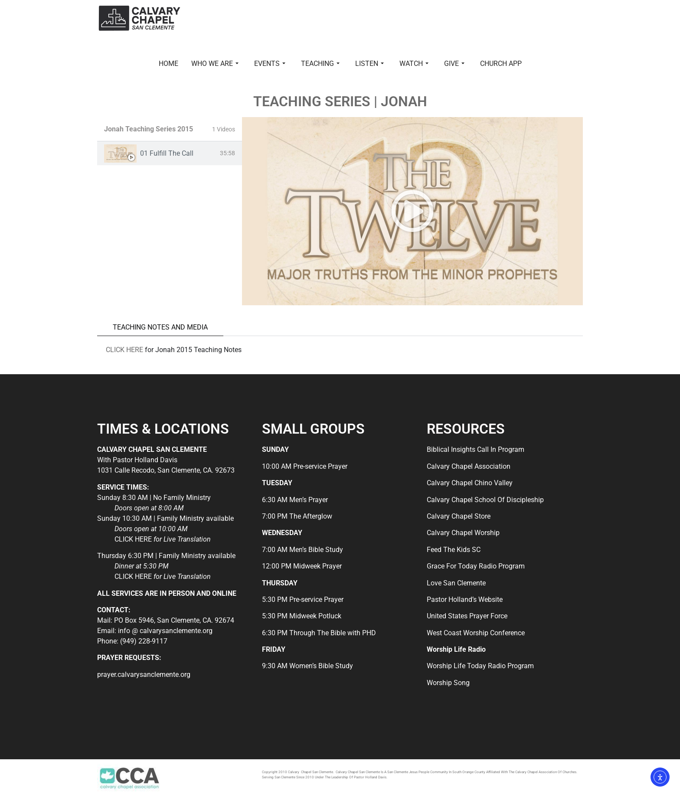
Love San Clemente (456, 583)
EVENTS (269, 63)
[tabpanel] (412, 211)
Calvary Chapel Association (468, 466)
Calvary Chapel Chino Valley (470, 483)
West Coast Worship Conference (476, 633)
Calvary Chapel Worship (463, 533)
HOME (168, 63)
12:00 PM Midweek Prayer (302, 566)
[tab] (169, 153)
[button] (412, 211)
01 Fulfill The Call (166, 153)
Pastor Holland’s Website (465, 599)
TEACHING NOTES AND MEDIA (160, 327)
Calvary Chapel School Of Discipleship (485, 500)
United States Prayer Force (467, 616)
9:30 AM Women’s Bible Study (307, 666)
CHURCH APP (501, 63)
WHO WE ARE (215, 63)
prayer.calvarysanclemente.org (143, 674)
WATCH (413, 63)
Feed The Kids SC (454, 549)
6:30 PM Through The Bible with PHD (319, 633)
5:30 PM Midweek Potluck (301, 616)
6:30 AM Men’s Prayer (295, 500)
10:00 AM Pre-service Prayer (304, 466)
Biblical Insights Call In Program (475, 449)
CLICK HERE (124, 350)
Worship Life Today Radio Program (480, 666)
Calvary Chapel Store (458, 516)
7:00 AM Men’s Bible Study (302, 549)
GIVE (454, 63)
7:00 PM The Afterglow (297, 516)
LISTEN (369, 63)
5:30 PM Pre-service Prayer (302, 599)
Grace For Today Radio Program (476, 566)
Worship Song (448, 683)
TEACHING (320, 63)
